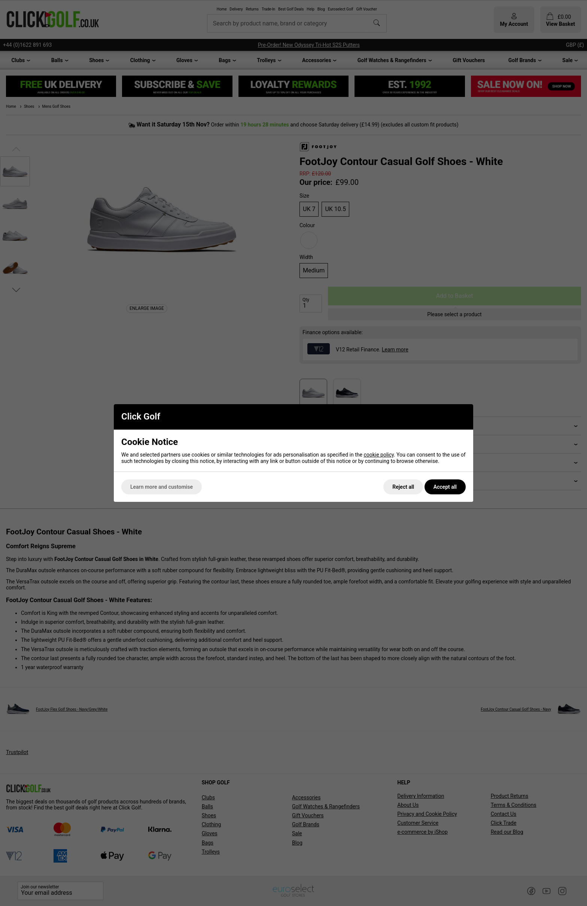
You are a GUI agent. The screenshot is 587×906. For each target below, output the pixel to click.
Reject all (403, 487)
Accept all (445, 487)
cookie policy (379, 455)
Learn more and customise (161, 487)
